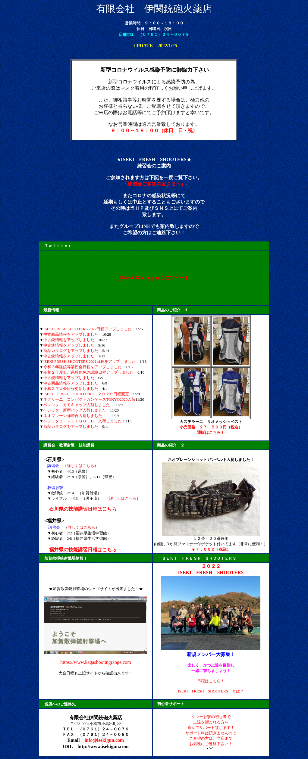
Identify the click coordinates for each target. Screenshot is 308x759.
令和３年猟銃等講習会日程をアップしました (82, 367)
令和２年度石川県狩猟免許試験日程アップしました (88, 372)
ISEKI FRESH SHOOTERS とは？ (211, 691)
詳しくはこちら (80, 465)
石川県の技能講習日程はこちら (83, 509)
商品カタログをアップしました (70, 350)
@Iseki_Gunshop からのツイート (154, 277)
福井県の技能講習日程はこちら (83, 549)
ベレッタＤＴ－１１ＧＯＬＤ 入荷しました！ (84, 421)
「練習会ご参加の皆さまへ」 (154, 183)
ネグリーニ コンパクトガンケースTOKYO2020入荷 (89, 399)
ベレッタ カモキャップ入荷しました (76, 405)
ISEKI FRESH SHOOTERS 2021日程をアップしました (89, 361)
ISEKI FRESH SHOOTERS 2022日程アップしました (87, 329)
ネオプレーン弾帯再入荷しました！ (74, 415)
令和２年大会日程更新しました (70, 388)
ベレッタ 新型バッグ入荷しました (74, 410)
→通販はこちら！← (210, 432)
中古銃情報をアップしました (68, 340)
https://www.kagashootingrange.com (95, 662)
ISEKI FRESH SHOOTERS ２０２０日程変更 (86, 394)
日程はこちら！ (211, 681)
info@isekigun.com (104, 740)
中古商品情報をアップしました (70, 334)
